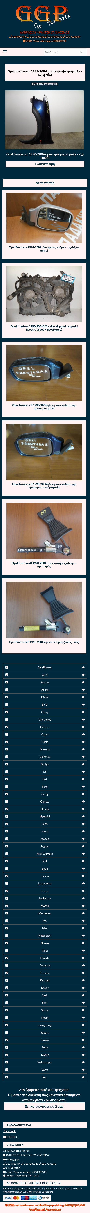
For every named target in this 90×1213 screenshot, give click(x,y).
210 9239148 (35, 36)
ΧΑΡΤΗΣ (10, 1137)
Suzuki (45, 1040)
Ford (45, 786)
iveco (45, 831)
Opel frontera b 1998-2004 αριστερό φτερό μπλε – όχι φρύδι (45, 73)
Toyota (44, 1055)
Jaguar (45, 846)
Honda (45, 809)
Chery (45, 712)
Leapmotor (45, 883)
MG (45, 920)
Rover (45, 987)
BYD (45, 704)
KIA (45, 861)
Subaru (44, 1032)
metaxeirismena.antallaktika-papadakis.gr (40, 1205)
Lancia (45, 876)
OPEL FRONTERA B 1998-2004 (44, 84)
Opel (45, 950)
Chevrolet (45, 719)
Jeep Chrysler (44, 853)
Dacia (44, 742)
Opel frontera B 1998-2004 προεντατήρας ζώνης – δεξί (44, 642)
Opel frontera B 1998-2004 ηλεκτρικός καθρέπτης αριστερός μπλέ (44, 407)
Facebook (9, 1131)
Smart (44, 1017)
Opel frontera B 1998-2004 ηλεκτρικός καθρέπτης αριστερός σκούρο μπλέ (44, 485)
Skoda (44, 1010)
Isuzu (45, 823)
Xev (44, 1077)
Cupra (45, 734)
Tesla (45, 1047)
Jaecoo (44, 838)
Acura (44, 689)
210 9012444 (18, 36)
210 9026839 (71, 36)
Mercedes (44, 913)
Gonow (44, 801)
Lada (45, 868)
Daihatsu (44, 756)
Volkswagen (44, 1062)
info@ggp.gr (11, 1159)
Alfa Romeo (45, 667)
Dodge (45, 764)
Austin (45, 682)
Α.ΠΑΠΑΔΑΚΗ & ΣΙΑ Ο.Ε (16, 1151)
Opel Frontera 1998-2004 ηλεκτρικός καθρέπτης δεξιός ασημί (44, 249)
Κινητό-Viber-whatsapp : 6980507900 (44, 40)
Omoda (44, 958)
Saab (45, 995)
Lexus (44, 891)
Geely (44, 794)
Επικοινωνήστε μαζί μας (44, 1106)
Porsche (45, 973)
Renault (45, 980)
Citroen (45, 727)
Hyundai (45, 816)
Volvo (44, 1069)
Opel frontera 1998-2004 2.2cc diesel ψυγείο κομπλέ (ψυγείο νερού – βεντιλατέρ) (44, 328)
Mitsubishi (44, 935)
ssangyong (44, 1025)
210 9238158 (54, 36)
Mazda (45, 905)
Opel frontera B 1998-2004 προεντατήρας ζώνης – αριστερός (44, 564)
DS (45, 771)
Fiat (44, 779)
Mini (44, 928)
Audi (45, 674)
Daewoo (45, 749)
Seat (44, 1002)
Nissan (45, 943)
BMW (44, 697)
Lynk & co (45, 898)
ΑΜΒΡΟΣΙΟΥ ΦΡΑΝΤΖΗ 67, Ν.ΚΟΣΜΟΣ (44, 32)
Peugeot (45, 965)
